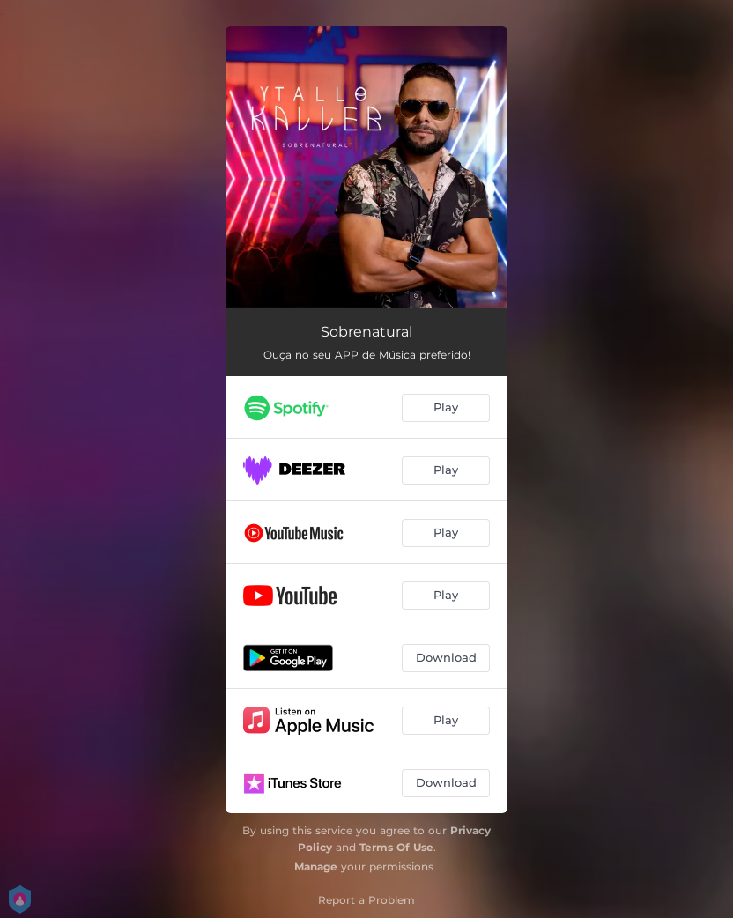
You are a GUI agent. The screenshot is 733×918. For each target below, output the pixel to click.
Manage (315, 866)
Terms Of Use (396, 847)
